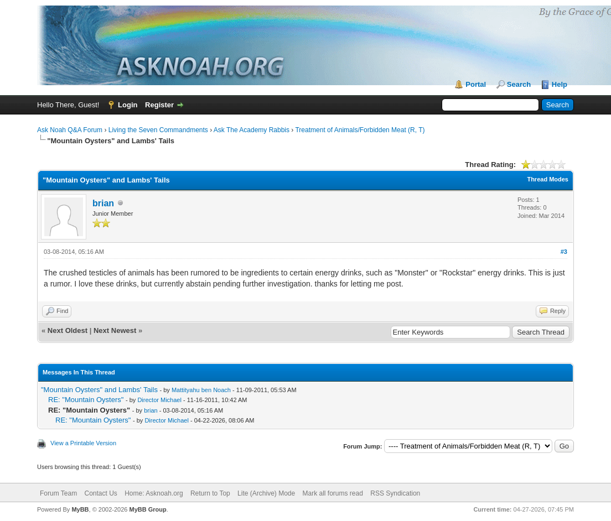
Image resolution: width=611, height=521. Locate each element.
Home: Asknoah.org (154, 493)
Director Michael (159, 400)
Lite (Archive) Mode (266, 493)
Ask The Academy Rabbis (251, 130)
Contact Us (100, 493)
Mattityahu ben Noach (201, 390)
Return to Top (210, 493)
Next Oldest (67, 330)
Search (519, 84)
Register (159, 105)
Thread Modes (547, 179)
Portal (475, 84)
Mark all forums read (333, 493)
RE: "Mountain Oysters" (85, 399)
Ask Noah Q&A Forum (69, 130)
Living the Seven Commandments (158, 130)
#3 (564, 251)
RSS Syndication (395, 493)
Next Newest (115, 330)
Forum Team (58, 493)
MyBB (80, 509)
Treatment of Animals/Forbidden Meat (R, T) (359, 130)
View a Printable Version (83, 443)
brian (103, 203)
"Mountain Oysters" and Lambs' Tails (99, 389)
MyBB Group (147, 509)
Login (127, 105)
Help (559, 84)
